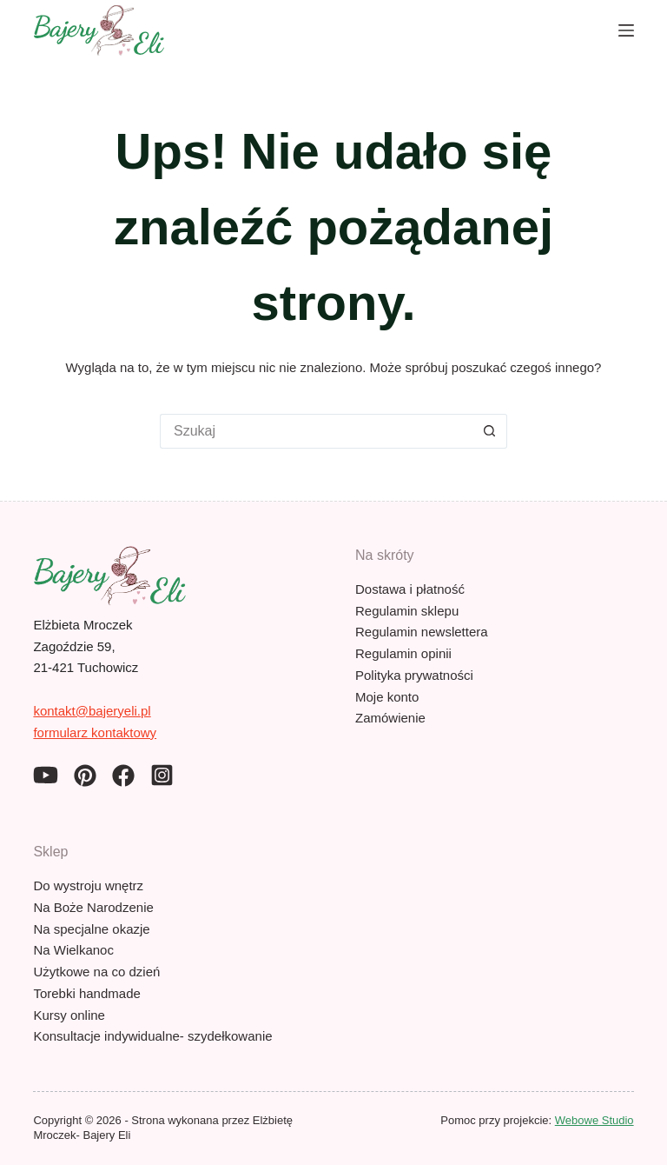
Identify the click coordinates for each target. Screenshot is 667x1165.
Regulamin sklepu (407, 610)
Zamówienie (390, 717)
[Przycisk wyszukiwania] (489, 431)
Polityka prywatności (414, 675)
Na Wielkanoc (73, 949)
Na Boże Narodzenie (93, 907)
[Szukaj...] (316, 431)
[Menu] (626, 30)
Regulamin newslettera (421, 631)
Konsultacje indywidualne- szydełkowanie (152, 1036)
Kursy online (69, 1015)
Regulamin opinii (403, 653)
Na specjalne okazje (91, 929)
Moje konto (387, 696)
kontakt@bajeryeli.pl (91, 710)
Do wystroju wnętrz (88, 885)
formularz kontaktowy (94, 732)
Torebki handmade (86, 993)
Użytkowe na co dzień (96, 971)
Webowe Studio (594, 1120)
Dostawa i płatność (410, 589)
